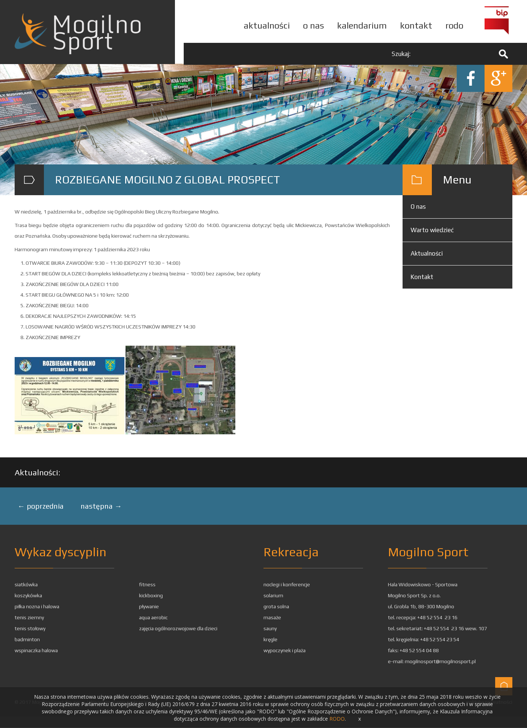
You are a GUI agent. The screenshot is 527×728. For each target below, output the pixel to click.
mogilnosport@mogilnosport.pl (440, 662)
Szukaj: (401, 53)
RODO (337, 718)
